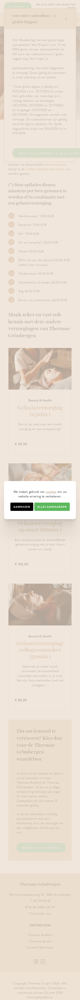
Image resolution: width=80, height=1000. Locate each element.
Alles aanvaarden (52, 507)
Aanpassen (21, 507)
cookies (51, 491)
